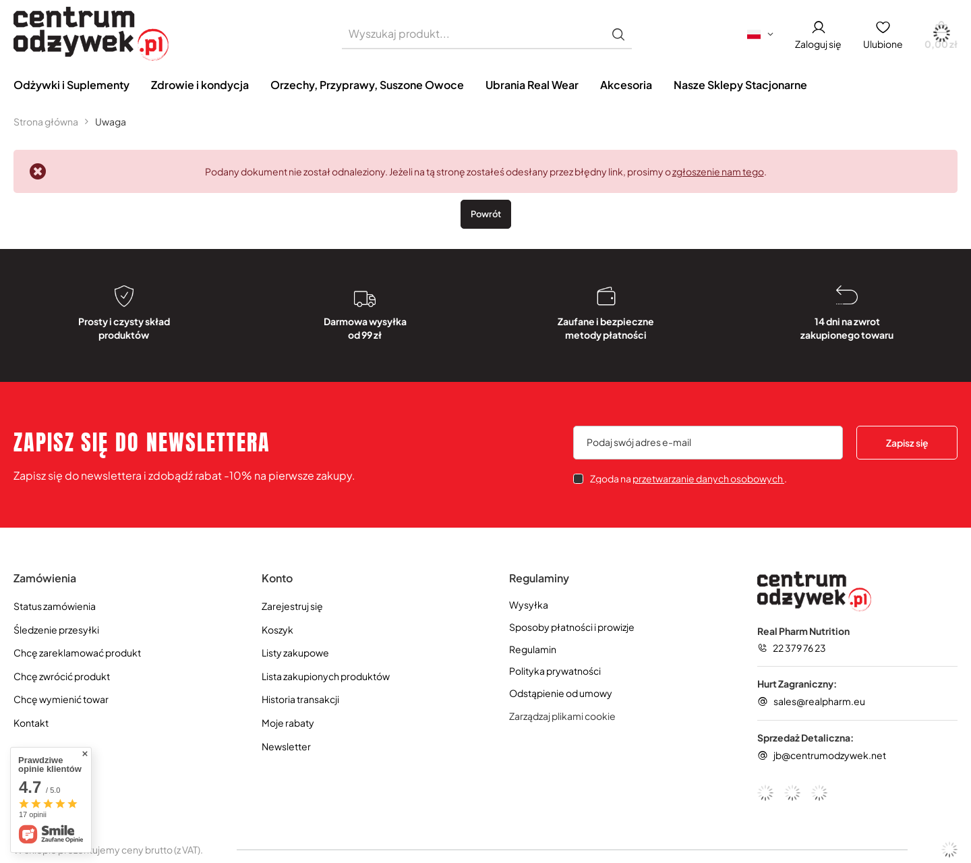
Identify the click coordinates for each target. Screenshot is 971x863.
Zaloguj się (818, 44)
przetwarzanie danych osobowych (708, 478)
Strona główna (45, 121)
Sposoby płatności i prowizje (572, 627)
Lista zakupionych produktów (326, 676)
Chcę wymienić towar (61, 699)
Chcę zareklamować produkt (77, 653)
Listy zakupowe (295, 653)
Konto (277, 578)
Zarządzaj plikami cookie (562, 716)
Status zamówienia (54, 606)
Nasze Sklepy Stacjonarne (740, 85)
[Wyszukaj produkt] (487, 34)
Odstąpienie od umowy (560, 693)
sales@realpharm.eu (819, 701)
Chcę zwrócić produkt (61, 676)
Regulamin (532, 649)
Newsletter (286, 746)
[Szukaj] (618, 34)
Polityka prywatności (555, 671)
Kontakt (31, 723)
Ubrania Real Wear (532, 85)
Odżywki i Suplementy (71, 85)
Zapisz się (907, 443)
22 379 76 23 (799, 648)
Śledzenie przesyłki (56, 630)
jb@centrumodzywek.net (829, 755)
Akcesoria (626, 85)
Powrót (486, 213)
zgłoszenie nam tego (718, 171)
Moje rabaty (288, 723)
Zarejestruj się (292, 606)
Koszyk (277, 630)
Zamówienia (44, 578)
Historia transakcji (300, 699)
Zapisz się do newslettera (141, 442)
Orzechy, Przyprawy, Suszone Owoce (367, 85)
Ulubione (883, 44)
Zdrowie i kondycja (200, 85)
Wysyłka (528, 605)
